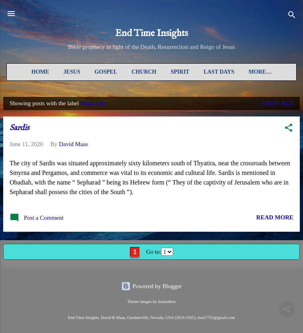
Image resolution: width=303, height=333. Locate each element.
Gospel (105, 72)
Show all (277, 103)
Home (40, 72)
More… (260, 72)
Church (144, 72)
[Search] (292, 16)
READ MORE (274, 217)
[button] (288, 129)
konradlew (166, 301)
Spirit (180, 72)
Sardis (19, 128)
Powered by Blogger (151, 286)
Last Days (218, 72)
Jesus (72, 72)
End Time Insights (151, 33)
